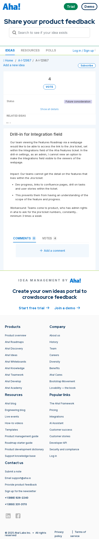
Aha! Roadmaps (14, 341)
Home (8, 60)
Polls (51, 50)
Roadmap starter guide (19, 442)
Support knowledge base (20, 455)
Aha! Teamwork (14, 374)
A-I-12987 (24, 60)
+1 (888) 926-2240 (16, 497)
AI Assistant (56, 423)
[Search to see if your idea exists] (51, 32)
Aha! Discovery (14, 348)
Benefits (55, 368)
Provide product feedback (21, 484)
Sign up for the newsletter (20, 491)
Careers (54, 355)
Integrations (57, 416)
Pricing (54, 410)
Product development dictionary (24, 449)
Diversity (55, 361)
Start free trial (34, 308)
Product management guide (21, 436)
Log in (53, 455)
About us (55, 335)
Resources (30, 50)
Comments (24, 238)
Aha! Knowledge (15, 368)
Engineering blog (15, 410)
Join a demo (67, 308)
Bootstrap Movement (62, 381)
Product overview (15, 335)
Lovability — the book (63, 387)
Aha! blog (10, 403)
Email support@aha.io (18, 478)
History (54, 341)
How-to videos (14, 423)
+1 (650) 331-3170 (16, 504)
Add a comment (52, 250)
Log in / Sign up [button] (84, 50)
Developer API (58, 442)
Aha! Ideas (11, 355)
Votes (49, 238)
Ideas (10, 50)
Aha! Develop (13, 381)
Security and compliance (64, 449)
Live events (12, 416)
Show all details (49, 109)
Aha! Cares (56, 374)
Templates (11, 429)
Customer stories (60, 436)
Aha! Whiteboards (15, 361)
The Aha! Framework (62, 403)
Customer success (61, 429)
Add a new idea (14, 65)
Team (53, 348)
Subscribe (87, 65)
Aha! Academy (13, 387)
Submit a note (13, 471)
